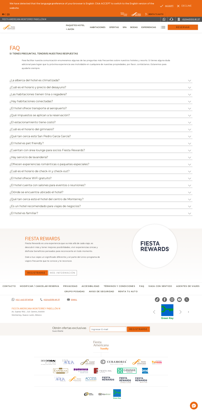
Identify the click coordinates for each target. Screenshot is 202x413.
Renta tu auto (128, 291)
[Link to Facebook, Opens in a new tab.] (164, 299)
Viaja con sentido (160, 286)
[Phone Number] (171, 19)
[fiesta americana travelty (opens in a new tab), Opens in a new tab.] (101, 345)
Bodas (141, 27)
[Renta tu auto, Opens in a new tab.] (154, 14)
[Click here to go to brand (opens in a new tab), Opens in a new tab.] (157, 362)
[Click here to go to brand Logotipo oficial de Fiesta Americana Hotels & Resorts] (139, 362)
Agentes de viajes (187, 286)
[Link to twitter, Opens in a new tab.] (186, 299)
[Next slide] (180, 312)
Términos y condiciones (119, 286)
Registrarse (138, 329)
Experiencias (156, 27)
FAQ (141, 286)
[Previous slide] (154, 312)
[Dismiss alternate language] (184, 5)
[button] (194, 406)
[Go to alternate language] (167, 6)
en (8, 14)
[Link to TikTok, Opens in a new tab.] (157, 299)
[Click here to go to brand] (48, 362)
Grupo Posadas (74, 291)
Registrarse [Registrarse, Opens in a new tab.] (36, 273)
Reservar (186, 27)
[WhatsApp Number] (164, 19)
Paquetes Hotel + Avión (79, 28)
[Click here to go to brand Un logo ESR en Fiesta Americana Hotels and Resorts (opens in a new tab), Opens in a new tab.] (88, 394)
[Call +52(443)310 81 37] (188, 19)
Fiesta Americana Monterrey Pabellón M (24, 19)
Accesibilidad (90, 286)
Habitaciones (105, 27)
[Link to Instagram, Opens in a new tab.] (172, 299)
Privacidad (70, 286)
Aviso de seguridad (101, 291)
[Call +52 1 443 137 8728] (22, 299)
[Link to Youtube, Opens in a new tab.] (179, 299)
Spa (132, 27)
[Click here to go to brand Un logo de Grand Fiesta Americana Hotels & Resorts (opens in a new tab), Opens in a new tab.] (87, 362)
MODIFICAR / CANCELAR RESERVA (39, 286)
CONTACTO (9, 286)
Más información (62, 273)
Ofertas (121, 27)
